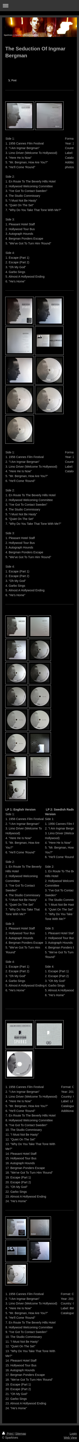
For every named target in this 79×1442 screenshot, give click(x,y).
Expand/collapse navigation (39, 5)
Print (8, 1433)
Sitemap (20, 1433)
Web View (70, 1437)
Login (73, 1433)
